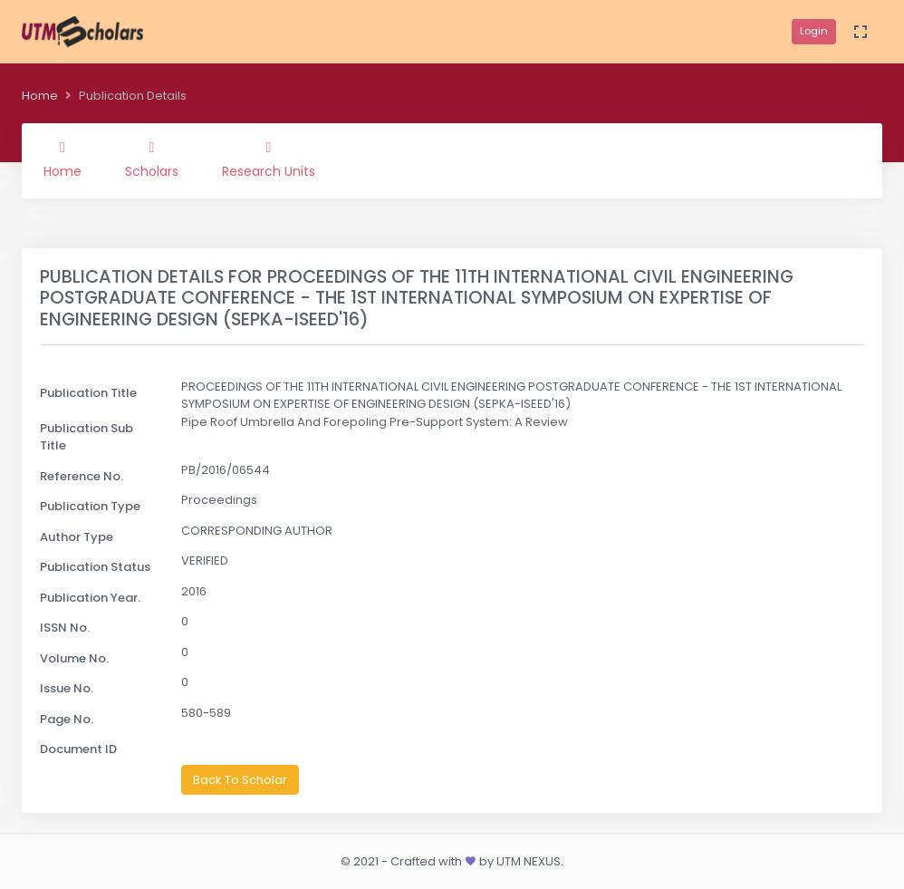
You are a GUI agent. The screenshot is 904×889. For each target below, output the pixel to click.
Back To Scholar (240, 779)
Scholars (151, 160)
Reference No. (81, 476)
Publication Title (88, 392)
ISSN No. (65, 627)
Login (814, 31)
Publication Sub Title (86, 437)
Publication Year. (90, 597)
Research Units (268, 160)
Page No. (66, 719)
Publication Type (90, 506)
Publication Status (95, 566)
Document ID (78, 749)
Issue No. (66, 688)
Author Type (76, 537)
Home (40, 95)
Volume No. (74, 658)
